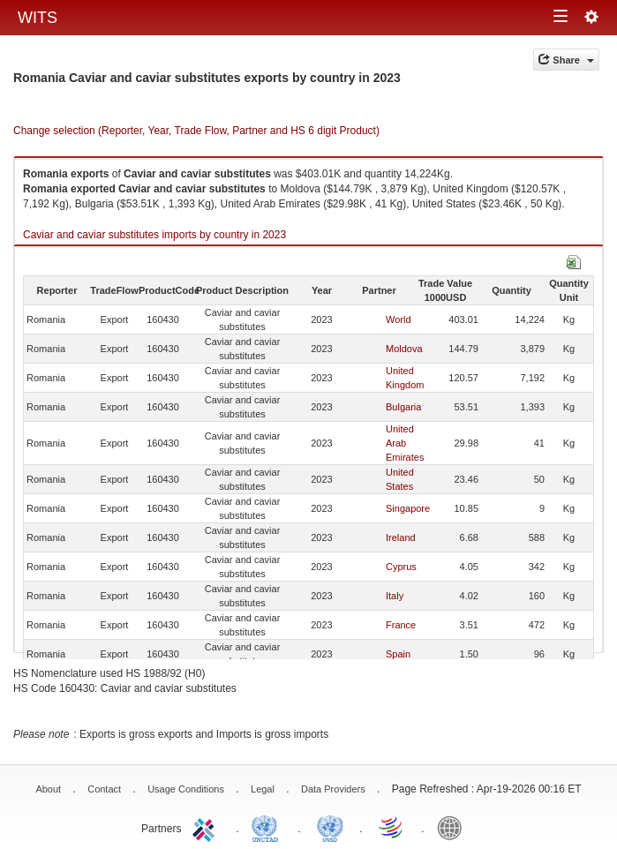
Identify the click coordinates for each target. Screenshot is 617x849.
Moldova (404, 348)
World (398, 319)
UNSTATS (330, 827)
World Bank (453, 827)
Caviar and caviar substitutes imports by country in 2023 (154, 235)
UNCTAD (268, 827)
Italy (394, 595)
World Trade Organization (392, 827)
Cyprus (401, 566)
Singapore (408, 508)
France (401, 625)
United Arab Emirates (405, 443)
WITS (37, 17)
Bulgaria (403, 407)
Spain (398, 654)
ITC (206, 827)
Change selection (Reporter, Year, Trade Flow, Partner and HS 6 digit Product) (196, 130)
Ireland (401, 537)
